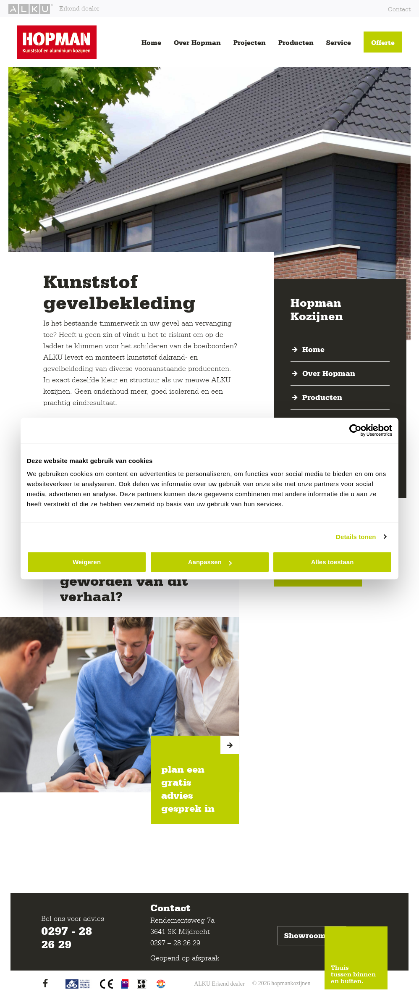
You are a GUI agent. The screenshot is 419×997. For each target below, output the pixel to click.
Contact (399, 9)
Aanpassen (210, 562)
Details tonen (356, 536)
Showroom (312, 936)
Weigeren (87, 562)
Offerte (383, 42)
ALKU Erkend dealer (219, 984)
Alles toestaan (332, 562)
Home (151, 42)
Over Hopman (197, 42)
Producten (296, 42)
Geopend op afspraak (184, 957)
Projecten (249, 42)
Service (338, 42)
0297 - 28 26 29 (66, 937)
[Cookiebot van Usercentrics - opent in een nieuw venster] (355, 430)
